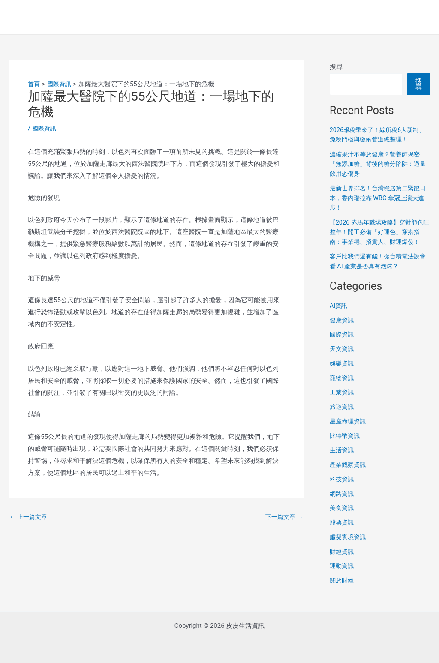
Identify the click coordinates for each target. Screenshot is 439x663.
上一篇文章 (29, 516)
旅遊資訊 (342, 416)
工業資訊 (342, 402)
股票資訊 (342, 532)
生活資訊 (342, 460)
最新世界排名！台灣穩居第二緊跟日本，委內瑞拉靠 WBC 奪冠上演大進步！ (380, 197)
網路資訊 (342, 503)
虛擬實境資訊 (349, 546)
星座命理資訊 (349, 431)
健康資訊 (342, 329)
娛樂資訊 (342, 373)
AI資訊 (339, 315)
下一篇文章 (283, 516)
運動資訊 (342, 575)
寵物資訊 (342, 387)
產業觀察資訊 (349, 474)
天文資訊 (342, 359)
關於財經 (342, 590)
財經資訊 (342, 561)
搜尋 (336, 67)
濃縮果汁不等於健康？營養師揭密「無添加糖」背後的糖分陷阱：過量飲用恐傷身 (378, 163)
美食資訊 (342, 518)
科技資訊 (342, 488)
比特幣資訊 (346, 445)
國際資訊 (45, 128)
